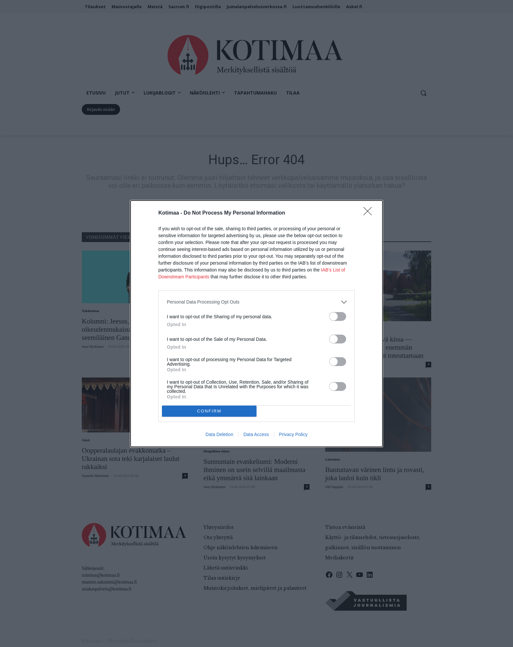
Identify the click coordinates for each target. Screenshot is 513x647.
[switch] (337, 316)
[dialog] (256, 324)
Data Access (256, 434)
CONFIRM (209, 410)
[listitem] (256, 302)
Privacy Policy (293, 434)
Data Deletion (219, 434)
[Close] (369, 213)
